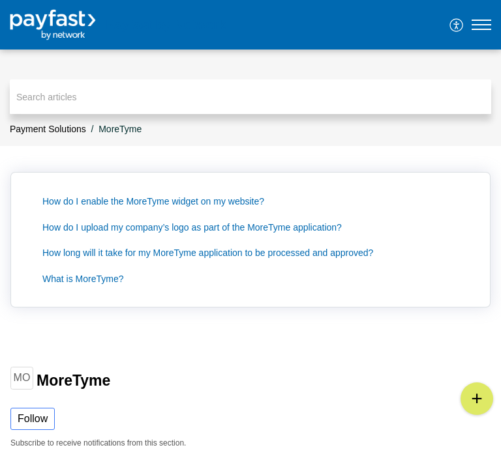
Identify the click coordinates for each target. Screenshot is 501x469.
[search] (250, 96)
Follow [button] (33, 418)
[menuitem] (457, 25)
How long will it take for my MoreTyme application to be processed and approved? (207, 253)
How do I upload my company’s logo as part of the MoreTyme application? (192, 227)
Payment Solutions (48, 129)
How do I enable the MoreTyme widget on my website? (153, 201)
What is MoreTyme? (82, 279)
